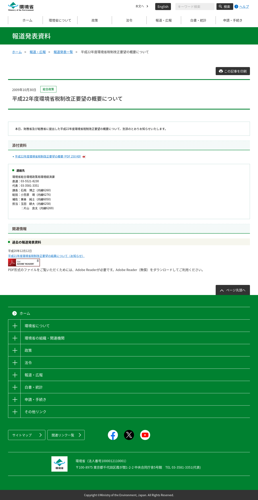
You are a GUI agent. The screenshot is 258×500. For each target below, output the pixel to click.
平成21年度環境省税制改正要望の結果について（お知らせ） (46, 256)
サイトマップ (22, 435)
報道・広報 (38, 51)
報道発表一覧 (63, 51)
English (163, 6)
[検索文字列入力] (194, 6)
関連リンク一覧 (63, 435)
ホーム (25, 20)
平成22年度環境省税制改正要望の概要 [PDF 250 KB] (48, 156)
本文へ (140, 6)
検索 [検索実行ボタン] (227, 6)
